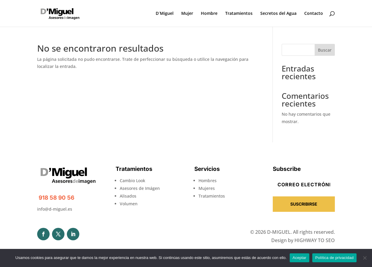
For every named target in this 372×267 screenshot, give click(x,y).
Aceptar (300, 257)
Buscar (325, 50)
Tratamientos (239, 13)
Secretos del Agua (278, 13)
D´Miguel (165, 13)
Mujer (187, 13)
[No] (365, 258)
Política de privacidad (334, 257)
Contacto (313, 13)
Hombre (209, 13)
